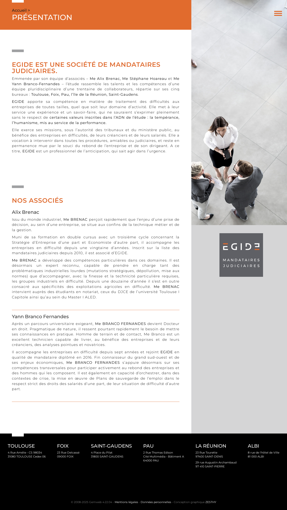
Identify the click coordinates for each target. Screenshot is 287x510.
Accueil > (21, 10)
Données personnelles (156, 502)
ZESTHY (210, 502)
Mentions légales (126, 502)
